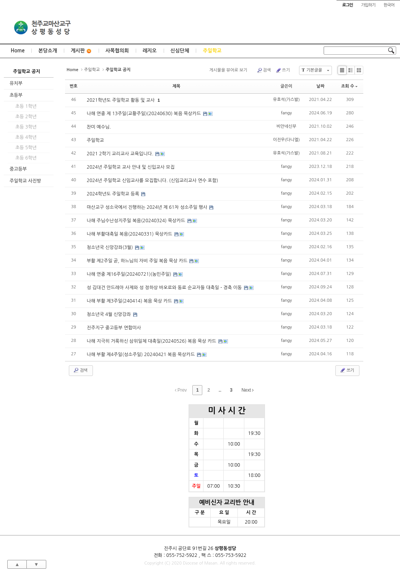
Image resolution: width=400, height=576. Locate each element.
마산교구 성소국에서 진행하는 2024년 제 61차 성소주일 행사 (148, 207)
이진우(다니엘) (286, 140)
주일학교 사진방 (25, 181)
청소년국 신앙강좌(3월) (110, 247)
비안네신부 (286, 126)
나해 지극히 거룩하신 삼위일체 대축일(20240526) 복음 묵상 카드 (152, 341)
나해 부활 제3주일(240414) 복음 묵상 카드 (130, 301)
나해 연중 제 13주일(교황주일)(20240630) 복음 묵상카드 (144, 113)
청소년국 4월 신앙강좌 (109, 314)
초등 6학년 (26, 158)
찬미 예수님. (99, 127)
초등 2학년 (26, 116)
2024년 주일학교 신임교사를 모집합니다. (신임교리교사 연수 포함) (152, 180)
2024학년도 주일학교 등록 (114, 194)
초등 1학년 (26, 106)
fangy (286, 113)
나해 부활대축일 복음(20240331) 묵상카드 (130, 234)
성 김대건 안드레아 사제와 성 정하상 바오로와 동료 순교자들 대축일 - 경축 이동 (165, 287)
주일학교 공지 (26, 71)
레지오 (150, 50)
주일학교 (212, 50)
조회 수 (349, 86)
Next (247, 390)
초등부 (16, 95)
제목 (176, 86)
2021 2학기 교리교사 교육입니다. (121, 153)
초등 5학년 (26, 147)
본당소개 (47, 50)
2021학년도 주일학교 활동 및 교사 (121, 100)
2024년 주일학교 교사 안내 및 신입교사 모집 (131, 167)
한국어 (389, 5)
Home (17, 50)
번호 (74, 86)
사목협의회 (117, 50)
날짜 (321, 86)
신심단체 (180, 50)
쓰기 (282, 70)
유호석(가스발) (286, 100)
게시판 (81, 51)
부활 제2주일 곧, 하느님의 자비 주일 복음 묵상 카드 (138, 261)
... (219, 390)
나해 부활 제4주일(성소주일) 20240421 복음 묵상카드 (141, 354)
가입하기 (368, 5)
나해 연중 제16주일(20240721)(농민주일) (129, 274)
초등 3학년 (26, 127)
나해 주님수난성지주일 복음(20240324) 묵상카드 (137, 220)
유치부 (16, 83)
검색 (264, 70)
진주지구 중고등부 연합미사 (114, 327)
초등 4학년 (26, 137)
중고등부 (18, 169)
